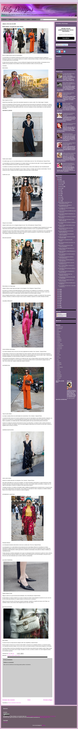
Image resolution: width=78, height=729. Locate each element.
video (58, 379)
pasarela (59, 371)
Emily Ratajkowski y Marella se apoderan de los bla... (65, 206)
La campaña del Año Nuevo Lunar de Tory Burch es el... (66, 263)
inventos (59, 354)
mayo (59, 193)
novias (58, 370)
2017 (58, 301)
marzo (59, 197)
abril (59, 195)
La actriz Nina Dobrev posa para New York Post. (68, 74)
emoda (58, 351)
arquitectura (59, 328)
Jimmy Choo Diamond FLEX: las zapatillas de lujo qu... (65, 275)
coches (58, 342)
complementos (60, 345)
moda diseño (60, 367)
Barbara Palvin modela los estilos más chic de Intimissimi (68, 94)
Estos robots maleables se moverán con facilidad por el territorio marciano (69, 83)
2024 (58, 289)
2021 (58, 294)
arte (58, 329)
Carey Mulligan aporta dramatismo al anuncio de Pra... (66, 272)
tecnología (59, 376)
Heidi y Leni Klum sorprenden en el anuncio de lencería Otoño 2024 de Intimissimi (69, 154)
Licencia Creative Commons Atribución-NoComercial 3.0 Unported (41, 716)
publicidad (59, 374)
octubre (60, 184)
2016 (58, 303)
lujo (58, 359)
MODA (10, 19)
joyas (58, 356)
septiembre (61, 186)
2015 (58, 305)
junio (59, 191)
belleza (58, 334)
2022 (58, 292)
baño (58, 333)
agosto (60, 188)
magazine (59, 362)
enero (59, 200)
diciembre (60, 181)
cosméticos (59, 347)
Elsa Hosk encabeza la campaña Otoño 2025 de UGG (69, 134)
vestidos (59, 378)
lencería (58, 357)
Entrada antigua (47, 700)
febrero (60, 198)
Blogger (43, 725)
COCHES (16, 19)
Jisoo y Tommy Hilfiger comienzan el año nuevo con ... (66, 266)
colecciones (59, 343)
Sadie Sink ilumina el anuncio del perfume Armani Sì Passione (69, 124)
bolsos (58, 336)
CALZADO (22, 19)
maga (58, 361)
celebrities (59, 340)
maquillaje (59, 364)
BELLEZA (34, 19)
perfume (59, 373)
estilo (16, 655)
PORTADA (4, 19)
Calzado (59, 337)
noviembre (60, 182)
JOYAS (28, 19)
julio (59, 190)
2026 (58, 177)
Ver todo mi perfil (70, 398)
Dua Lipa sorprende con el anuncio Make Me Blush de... (65, 232)
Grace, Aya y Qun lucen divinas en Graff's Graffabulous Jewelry (68, 104)
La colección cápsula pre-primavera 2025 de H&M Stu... (66, 234)
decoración (59, 348)
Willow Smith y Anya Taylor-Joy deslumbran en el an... (65, 203)
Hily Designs (17, 9)
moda (18, 655)
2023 (58, 291)
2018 (58, 300)
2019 (58, 298)
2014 (58, 307)
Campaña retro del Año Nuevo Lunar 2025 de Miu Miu (66, 220)
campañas (9, 655)
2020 (58, 296)
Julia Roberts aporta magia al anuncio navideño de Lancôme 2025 (69, 144)
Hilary (69, 388)
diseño (13, 655)
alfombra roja (60, 326)
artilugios (59, 331)
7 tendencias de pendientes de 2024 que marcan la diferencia (69, 114)
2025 (58, 179)
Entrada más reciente (8, 700)
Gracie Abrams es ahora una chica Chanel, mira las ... (65, 229)
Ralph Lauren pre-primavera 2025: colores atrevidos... (65, 246)
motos (58, 368)
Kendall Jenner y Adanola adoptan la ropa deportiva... (66, 260)
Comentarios (60, 316)
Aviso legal (5, 722)
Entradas (59, 313)
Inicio (28, 700)
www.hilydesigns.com (45, 717)
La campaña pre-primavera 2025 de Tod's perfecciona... (65, 257)
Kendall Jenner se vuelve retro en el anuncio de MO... (66, 280)
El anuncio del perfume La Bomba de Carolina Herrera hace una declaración (69, 164)
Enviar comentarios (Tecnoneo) (14, 702)
